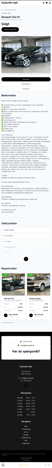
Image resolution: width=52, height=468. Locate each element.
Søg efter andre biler (10, 29)
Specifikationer (26, 84)
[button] (43, 69)
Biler (9, 13)
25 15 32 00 (26, 341)
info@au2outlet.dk (26, 345)
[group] (26, 54)
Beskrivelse (26, 79)
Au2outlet (4, 13)
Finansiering (26, 89)
